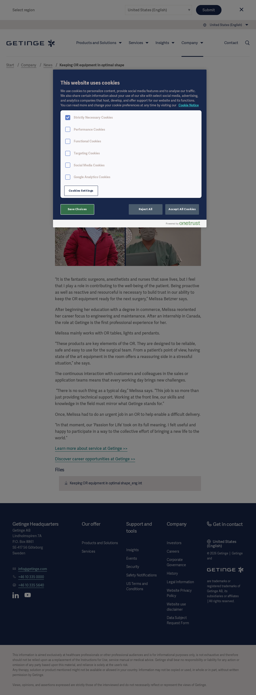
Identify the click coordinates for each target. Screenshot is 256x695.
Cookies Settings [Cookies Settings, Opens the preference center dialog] (81, 190)
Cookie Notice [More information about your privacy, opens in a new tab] (188, 105)
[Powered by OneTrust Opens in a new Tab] (185, 224)
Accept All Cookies (182, 209)
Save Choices (77, 209)
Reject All (145, 209)
